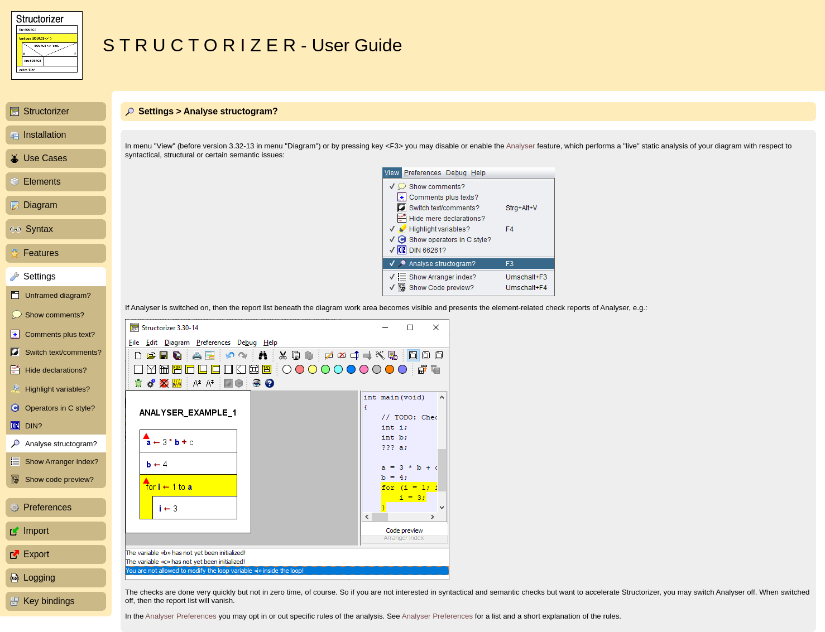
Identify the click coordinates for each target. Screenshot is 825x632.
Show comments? (54, 315)
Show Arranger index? (61, 461)
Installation (44, 134)
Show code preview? (59, 479)
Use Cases (45, 158)
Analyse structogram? (61, 444)
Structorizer (46, 111)
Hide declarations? (56, 370)
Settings (39, 276)
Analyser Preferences (180, 616)
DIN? (33, 426)
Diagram (40, 205)
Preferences (47, 507)
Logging (39, 577)
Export (36, 554)
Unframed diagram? (58, 295)
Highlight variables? (57, 389)
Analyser (520, 146)
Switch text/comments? (63, 352)
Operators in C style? (60, 408)
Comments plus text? (60, 334)
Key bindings (49, 601)
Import (36, 530)
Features (41, 253)
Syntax (39, 229)
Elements (42, 181)
